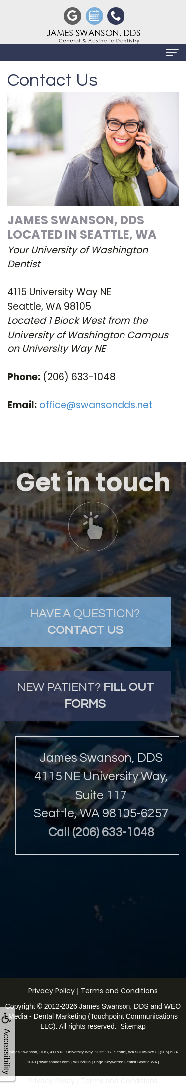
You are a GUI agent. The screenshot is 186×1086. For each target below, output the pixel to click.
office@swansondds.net (96, 405)
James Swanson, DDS (114, 1006)
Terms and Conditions (119, 991)
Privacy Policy (51, 991)
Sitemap (132, 1026)
